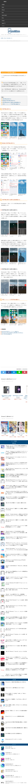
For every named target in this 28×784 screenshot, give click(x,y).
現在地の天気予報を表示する (8, 100)
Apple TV (3, 23)
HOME (3, 4)
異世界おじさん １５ (13, 433)
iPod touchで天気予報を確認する (14, 30)
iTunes (3, 20)
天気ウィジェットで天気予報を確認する (11, 104)
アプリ (3, 26)
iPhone (3, 9)
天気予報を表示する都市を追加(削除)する (11, 102)
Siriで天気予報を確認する (6, 334)
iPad (3, 12)
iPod (3, 17)
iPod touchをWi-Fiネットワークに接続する (10, 331)
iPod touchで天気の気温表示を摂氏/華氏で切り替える (12, 332)
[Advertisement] (14, 56)
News (3, 7)
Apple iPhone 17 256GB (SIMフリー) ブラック (6, 395)
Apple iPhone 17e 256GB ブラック (17, 395)
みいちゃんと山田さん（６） (21, 433)
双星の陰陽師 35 (5, 433)
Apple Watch (4, 15)
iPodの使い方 (9, 38)
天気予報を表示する (6, 98)
